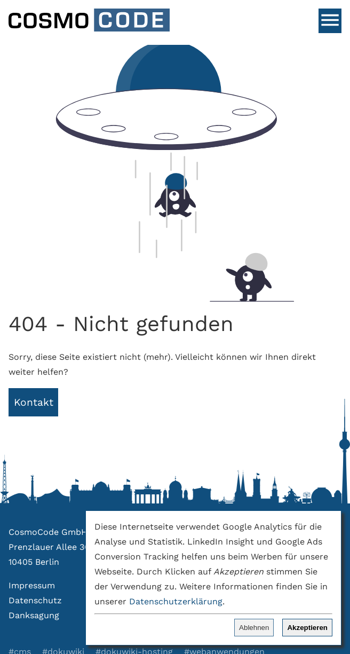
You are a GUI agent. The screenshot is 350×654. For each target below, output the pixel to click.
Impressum (32, 585)
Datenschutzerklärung (175, 601)
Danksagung (34, 615)
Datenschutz (35, 600)
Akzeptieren (307, 628)
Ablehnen (254, 628)
